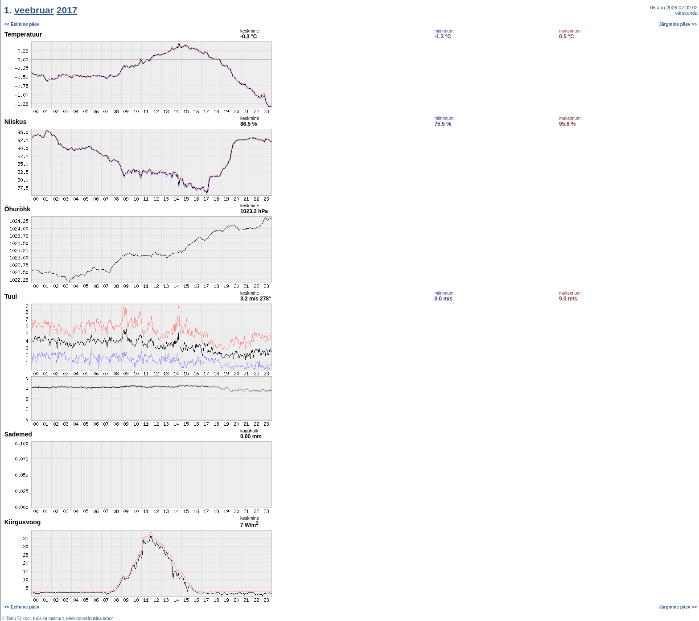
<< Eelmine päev (21, 24)
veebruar (34, 10)
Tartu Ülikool (18, 618)
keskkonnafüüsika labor (89, 618)
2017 (67, 10)
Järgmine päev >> (678, 24)
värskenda (686, 13)
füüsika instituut (48, 618)
